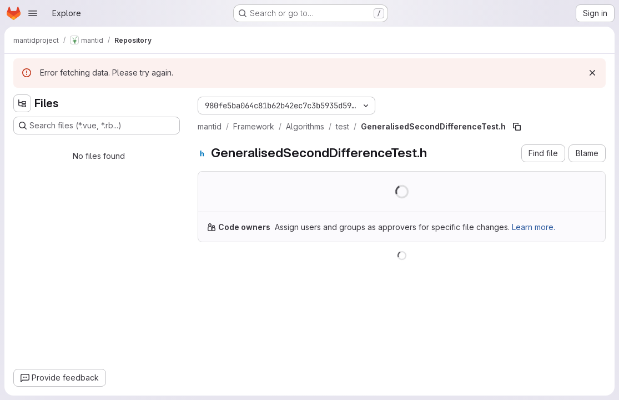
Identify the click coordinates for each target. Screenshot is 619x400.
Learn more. (533, 227)
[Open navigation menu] (33, 13)
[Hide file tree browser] (22, 103)
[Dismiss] (592, 72)
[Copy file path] (517, 127)
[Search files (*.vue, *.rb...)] (96, 125)
